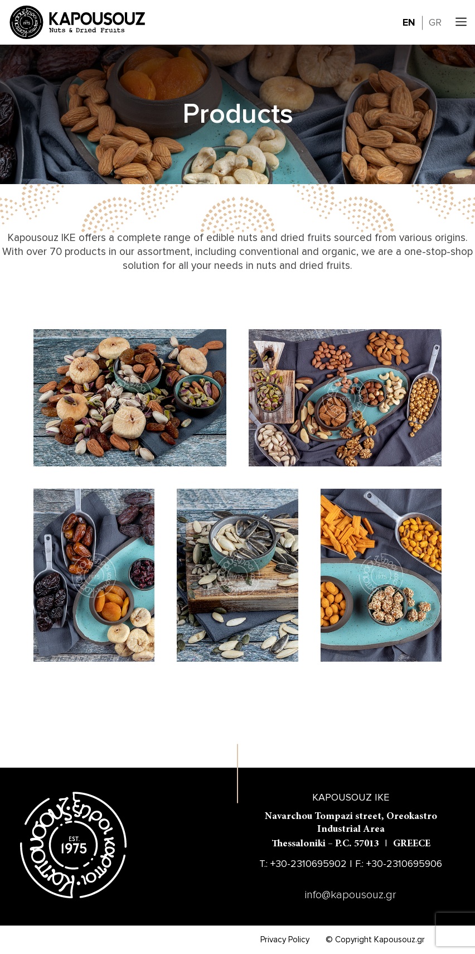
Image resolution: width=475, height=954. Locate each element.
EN (409, 22)
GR (435, 22)
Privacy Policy (284, 939)
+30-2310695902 (308, 863)
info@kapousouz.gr (350, 895)
